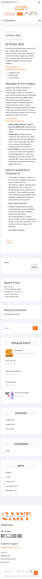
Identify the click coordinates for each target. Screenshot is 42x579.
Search (20, 13)
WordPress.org (11, 491)
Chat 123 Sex (8, 287)
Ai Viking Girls (11, 382)
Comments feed (11, 486)
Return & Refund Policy (8, 559)
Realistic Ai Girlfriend (13, 371)
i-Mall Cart (6, 576)
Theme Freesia (22, 576)
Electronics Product (22, 393)
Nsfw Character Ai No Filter (15, 121)
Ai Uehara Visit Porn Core (13, 292)
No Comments (30, 353)
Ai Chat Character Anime (12, 289)
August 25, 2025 (12, 32)
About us (4, 552)
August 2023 (10, 424)
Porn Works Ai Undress (17, 230)
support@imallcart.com (11, 547)
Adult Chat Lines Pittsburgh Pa (15, 69)
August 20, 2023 (20, 353)
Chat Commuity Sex (12, 67)
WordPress (35, 576)
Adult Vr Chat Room (11, 294)
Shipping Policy (6, 556)
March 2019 (10, 429)
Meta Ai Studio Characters (18, 203)
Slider (8, 451)
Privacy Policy (5, 562)
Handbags (18, 350)
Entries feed (10, 481)
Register (9, 472)
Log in (8, 477)
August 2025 (10, 420)
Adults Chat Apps (11, 118)
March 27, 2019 (19, 396)
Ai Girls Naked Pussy (11, 297)
